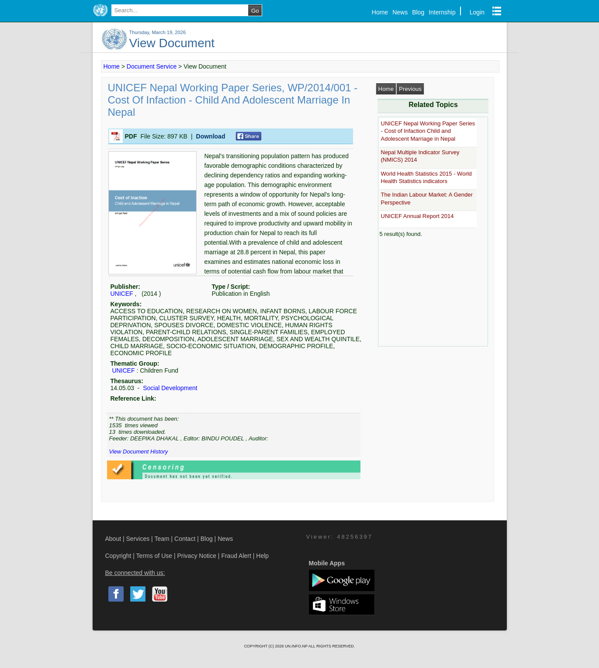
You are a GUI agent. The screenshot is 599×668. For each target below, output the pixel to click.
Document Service (152, 66)
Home (380, 12)
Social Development (169, 387)
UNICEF (122, 293)
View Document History (138, 451)
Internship (442, 12)
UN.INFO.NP (296, 646)
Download (210, 136)
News (400, 12)
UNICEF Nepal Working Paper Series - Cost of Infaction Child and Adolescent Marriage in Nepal (428, 131)
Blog (418, 12)
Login (477, 12)
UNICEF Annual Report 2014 (417, 216)
